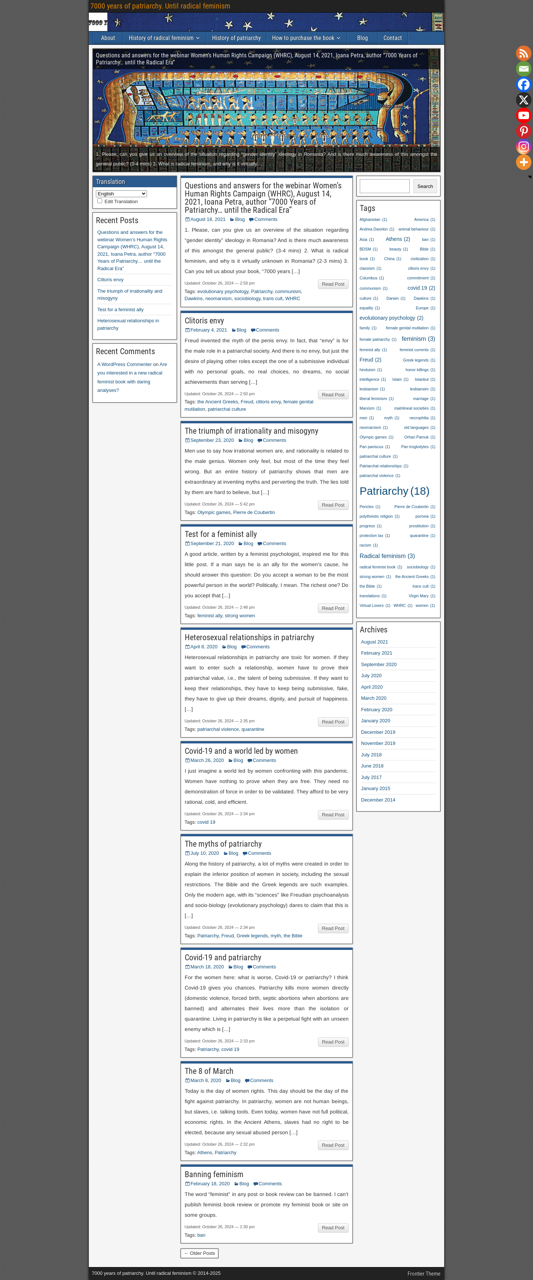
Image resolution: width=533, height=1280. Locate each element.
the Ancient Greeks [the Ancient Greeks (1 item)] (415, 577)
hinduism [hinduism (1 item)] (371, 370)
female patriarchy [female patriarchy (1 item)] (378, 339)
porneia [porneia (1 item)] (425, 516)
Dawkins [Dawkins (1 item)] (424, 298)
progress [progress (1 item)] (371, 526)
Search (425, 186)
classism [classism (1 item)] (371, 268)
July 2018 (371, 754)
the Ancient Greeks (217, 401)
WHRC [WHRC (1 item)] (402, 605)
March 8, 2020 (206, 1080)
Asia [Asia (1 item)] (367, 239)
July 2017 (371, 777)
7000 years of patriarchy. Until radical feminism (160, 5)
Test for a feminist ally (221, 534)
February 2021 (377, 653)
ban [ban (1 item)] (428, 239)
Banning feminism (214, 1174)
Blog (362, 37)
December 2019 (378, 732)
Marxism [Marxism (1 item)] (370, 408)
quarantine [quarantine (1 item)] (422, 536)
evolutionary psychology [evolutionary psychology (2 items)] (391, 318)
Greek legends (252, 935)
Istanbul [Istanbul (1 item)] (425, 379)
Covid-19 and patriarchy (223, 957)
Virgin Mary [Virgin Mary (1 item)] (422, 596)
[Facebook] (524, 84)
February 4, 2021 (209, 330)
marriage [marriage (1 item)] (424, 399)
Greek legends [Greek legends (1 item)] (419, 360)
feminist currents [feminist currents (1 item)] (417, 350)
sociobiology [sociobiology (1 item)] (421, 567)
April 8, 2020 (204, 646)
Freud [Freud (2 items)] (371, 360)
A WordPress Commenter (124, 364)
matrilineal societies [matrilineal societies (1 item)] (414, 408)
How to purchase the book (303, 37)
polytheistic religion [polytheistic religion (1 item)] (380, 516)
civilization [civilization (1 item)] (422, 259)
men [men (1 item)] (367, 418)
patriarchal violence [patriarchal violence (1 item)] (380, 476)
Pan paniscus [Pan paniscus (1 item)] (375, 447)
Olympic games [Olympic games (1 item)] (376, 437)
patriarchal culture (227, 409)
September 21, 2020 (212, 543)
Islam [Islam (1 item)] (400, 379)
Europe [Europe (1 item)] (425, 308)
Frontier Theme (424, 1273)
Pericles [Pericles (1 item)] (370, 507)
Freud (247, 401)
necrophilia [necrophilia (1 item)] (422, 418)
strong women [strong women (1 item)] (375, 577)
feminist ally (209, 615)
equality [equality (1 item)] (370, 308)
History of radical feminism (161, 37)
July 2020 (371, 675)
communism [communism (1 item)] (374, 288)
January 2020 (375, 720)
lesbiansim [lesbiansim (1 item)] (422, 389)
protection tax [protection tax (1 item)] (375, 536)
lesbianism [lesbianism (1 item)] (372, 389)
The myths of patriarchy (223, 844)
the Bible (293, 935)
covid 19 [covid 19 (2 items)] (421, 288)
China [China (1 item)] (392, 259)
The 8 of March (209, 1071)
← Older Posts (199, 1253)
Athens (204, 1152)
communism (288, 291)
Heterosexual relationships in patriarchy (249, 637)
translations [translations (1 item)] (373, 596)
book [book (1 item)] (367, 259)
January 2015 (375, 788)
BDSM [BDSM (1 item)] (369, 249)
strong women (240, 615)
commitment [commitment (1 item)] (421, 278)
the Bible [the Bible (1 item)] (371, 586)
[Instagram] (524, 146)
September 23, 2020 (212, 440)
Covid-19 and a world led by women (241, 751)
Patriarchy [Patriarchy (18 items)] (395, 491)
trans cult (273, 298)
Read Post (333, 284)
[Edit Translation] (99, 200)
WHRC (292, 298)
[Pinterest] (524, 131)
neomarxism (218, 298)
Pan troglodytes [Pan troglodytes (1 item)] (418, 447)
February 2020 (377, 709)
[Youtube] (524, 115)
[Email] (524, 69)
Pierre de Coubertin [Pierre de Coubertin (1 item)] (415, 507)
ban (201, 1235)
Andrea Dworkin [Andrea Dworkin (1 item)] (377, 229)
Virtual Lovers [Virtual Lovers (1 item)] (375, 605)
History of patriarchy (236, 37)
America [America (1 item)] (424, 220)
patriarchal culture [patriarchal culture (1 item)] (379, 456)
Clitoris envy (204, 320)
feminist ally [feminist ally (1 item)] (373, 350)
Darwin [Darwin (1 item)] (395, 298)
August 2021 (374, 642)
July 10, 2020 (205, 853)
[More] (524, 162)
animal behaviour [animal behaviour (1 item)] (417, 229)
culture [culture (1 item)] (369, 298)
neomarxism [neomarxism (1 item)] (374, 427)
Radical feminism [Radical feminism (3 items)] (387, 556)
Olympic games (214, 512)
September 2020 (379, 664)
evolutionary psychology (222, 291)
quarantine (252, 729)
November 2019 (378, 743)
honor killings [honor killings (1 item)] (420, 370)
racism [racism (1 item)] (369, 545)
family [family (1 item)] (368, 328)
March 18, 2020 (207, 967)
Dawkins (194, 298)
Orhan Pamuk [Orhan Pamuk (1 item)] (419, 437)
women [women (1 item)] (425, 605)
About (108, 37)
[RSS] (524, 53)
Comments (266, 219)
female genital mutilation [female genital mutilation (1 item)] (410, 328)
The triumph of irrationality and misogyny (251, 431)
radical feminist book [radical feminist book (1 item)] (381, 567)
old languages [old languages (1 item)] (419, 427)
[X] (524, 100)
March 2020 (374, 698)
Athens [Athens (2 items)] (398, 239)
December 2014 (378, 800)
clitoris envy (268, 401)
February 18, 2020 (210, 1183)
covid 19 (206, 822)
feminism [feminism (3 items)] (418, 339)
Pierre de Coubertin (254, 512)
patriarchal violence (218, 729)
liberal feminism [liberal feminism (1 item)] (377, 399)
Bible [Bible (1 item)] (427, 249)
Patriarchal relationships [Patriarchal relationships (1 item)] (384, 466)
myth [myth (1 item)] (391, 418)
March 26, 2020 (207, 760)
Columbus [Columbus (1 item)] (372, 278)
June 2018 (372, 766)
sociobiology (247, 298)
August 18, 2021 (208, 219)
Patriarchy (261, 291)
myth (276, 935)
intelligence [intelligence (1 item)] (373, 379)
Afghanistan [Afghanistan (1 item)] (373, 220)
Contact (392, 37)
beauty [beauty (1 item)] (398, 249)
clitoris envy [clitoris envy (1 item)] (421, 268)
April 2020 (372, 687)
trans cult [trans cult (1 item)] (424, 586)
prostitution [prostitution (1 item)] (422, 526)
